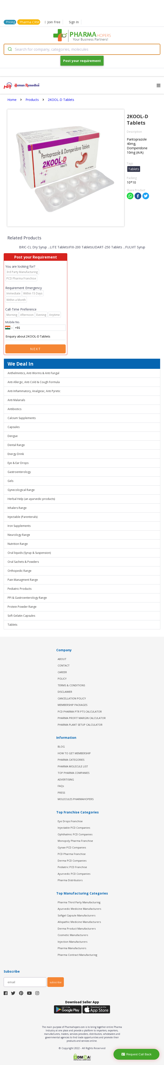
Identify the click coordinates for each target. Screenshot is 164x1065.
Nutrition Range (18, 544)
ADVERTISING (66, 779)
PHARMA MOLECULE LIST (73, 766)
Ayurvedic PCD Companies (74, 873)
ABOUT (62, 659)
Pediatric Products (19, 589)
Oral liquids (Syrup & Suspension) (29, 553)
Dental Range (16, 445)
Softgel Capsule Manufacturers (76, 915)
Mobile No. (12, 322)
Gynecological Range (21, 490)
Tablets (12, 625)
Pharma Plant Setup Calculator (80, 724)
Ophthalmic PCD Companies (75, 834)
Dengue (13, 436)
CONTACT (64, 665)
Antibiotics (14, 409)
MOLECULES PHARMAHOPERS (75, 799)
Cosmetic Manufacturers (73, 935)
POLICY (62, 678)
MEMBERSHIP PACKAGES (72, 705)
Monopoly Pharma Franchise (75, 840)
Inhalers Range (17, 508)
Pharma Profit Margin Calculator (82, 718)
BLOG (61, 746)
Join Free (52, 22)
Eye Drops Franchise (70, 821)
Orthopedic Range (19, 571)
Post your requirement (82, 61)
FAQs (61, 786)
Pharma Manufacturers (72, 948)
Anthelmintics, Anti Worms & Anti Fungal (33, 373)
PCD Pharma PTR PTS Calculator (80, 711)
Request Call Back (137, 1054)
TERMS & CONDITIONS (71, 685)
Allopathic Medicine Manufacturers (79, 922)
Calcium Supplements (22, 418)
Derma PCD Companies (72, 860)
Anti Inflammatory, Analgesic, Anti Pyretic (34, 391)
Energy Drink (16, 454)
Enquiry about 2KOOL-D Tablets (35, 336)
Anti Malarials (16, 400)
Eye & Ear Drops (18, 463)
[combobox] (82, 49)
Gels (10, 481)
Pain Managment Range (23, 580)
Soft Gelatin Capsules (21, 616)
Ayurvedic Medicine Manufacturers (79, 908)
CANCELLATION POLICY (72, 698)
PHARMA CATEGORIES (71, 759)
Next (35, 349)
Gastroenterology (19, 472)
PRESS (61, 792)
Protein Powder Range (22, 607)
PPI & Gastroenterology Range (27, 598)
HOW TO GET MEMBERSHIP (74, 753)
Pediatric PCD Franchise (72, 867)
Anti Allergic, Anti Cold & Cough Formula (34, 382)
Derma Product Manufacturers (77, 928)
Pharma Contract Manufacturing (77, 954)
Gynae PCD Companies (72, 847)
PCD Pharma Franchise (72, 854)
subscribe (56, 982)
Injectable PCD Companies (74, 827)
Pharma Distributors (70, 880)
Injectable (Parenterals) (22, 517)
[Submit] (9, 49)
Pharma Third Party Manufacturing (79, 902)
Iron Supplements (19, 526)
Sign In (74, 22)
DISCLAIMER (65, 691)
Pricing (10, 22)
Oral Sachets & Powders (23, 562)
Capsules (14, 427)
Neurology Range (19, 535)
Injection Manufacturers (72, 941)
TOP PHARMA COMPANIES (73, 773)
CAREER (62, 672)
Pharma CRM (29, 22)
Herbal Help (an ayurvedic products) (31, 499)
